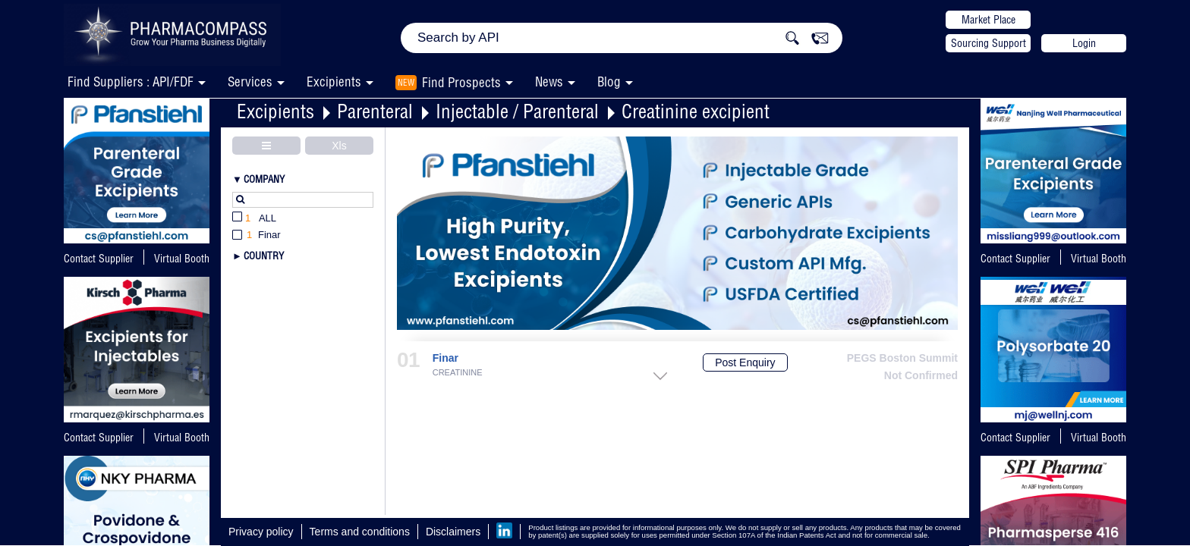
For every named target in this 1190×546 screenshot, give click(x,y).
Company (264, 179)
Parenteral (375, 111)
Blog (609, 81)
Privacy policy (261, 532)
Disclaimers (453, 532)
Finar (445, 358)
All (254, 219)
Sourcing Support (988, 43)
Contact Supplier (99, 258)
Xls (339, 146)
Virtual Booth (181, 437)
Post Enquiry (745, 362)
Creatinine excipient (696, 111)
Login (1084, 43)
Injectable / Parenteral (517, 111)
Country (264, 255)
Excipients (275, 111)
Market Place (988, 20)
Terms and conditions (360, 532)
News (549, 81)
